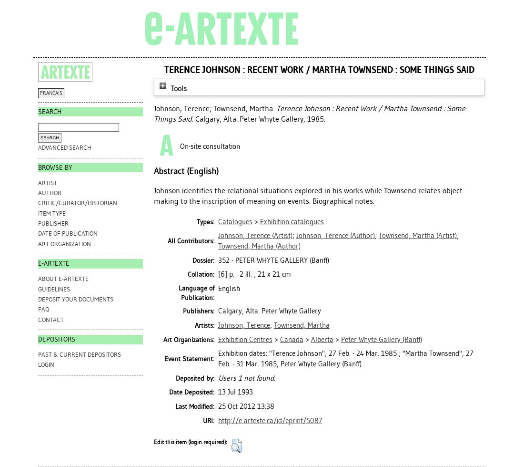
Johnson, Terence (244, 325)
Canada (291, 339)
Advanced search (64, 147)
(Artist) (255, 235)
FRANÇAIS (51, 93)
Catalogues (235, 222)
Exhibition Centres (245, 339)
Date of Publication (68, 233)
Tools (172, 88)
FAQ (43, 309)
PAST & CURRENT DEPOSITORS (79, 354)
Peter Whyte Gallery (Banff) (381, 339)
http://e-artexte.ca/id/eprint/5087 (270, 420)
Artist (47, 183)
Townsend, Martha (302, 325)
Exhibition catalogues (292, 222)
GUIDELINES (54, 289)
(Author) (335, 235)
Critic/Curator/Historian (77, 203)
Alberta (322, 339)
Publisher (53, 223)
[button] (236, 446)
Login (46, 364)
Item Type (52, 213)
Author (49, 193)
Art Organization (64, 244)
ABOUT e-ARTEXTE (63, 278)
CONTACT (51, 319)
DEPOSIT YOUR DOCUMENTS (75, 299)
